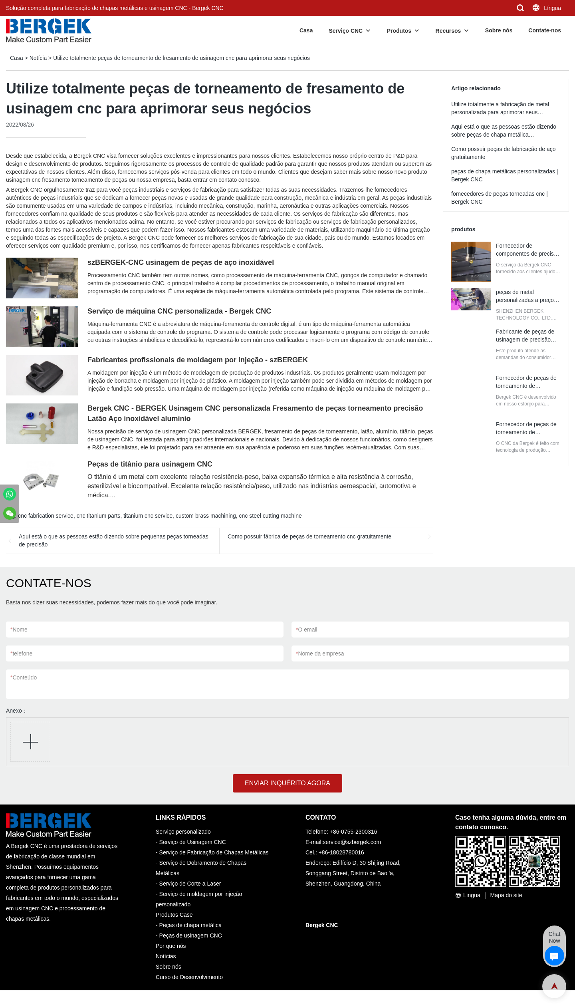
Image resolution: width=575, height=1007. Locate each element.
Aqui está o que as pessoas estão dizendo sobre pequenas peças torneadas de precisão (113, 540)
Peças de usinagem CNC (190, 935)
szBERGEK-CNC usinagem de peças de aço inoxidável (180, 262)
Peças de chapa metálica (190, 925)
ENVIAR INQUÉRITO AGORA (287, 783)
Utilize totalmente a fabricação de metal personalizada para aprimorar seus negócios (500, 112)
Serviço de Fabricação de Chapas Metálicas (214, 852)
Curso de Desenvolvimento (189, 977)
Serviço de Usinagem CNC (192, 842)
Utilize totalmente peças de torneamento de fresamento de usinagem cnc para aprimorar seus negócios (181, 58)
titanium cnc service (147, 515)
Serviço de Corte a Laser (190, 883)
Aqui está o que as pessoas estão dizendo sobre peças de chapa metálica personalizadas (503, 134)
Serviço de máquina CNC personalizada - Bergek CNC (179, 311)
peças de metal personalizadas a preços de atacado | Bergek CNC (527, 300)
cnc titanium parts (99, 515)
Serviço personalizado (183, 831)
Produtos (399, 31)
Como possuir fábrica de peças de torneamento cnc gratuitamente (309, 536)
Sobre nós (498, 30)
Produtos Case (174, 915)
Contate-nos (544, 30)
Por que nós (171, 946)
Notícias (166, 956)
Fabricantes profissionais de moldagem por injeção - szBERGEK (197, 360)
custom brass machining (206, 515)
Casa (306, 30)
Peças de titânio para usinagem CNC (149, 464)
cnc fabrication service (45, 515)
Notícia (38, 58)
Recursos (448, 31)
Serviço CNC (346, 31)
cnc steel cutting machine (270, 515)
